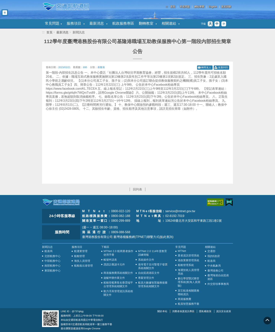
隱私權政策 (205, 311)
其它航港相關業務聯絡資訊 (188, 292)
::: (167, 6)
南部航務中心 (52, 265)
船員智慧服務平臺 (188, 303)
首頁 (172, 7)
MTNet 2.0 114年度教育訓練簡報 (152, 253)
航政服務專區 (123, 23)
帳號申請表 (110, 259)
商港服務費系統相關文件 (118, 272)
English (213, 7)
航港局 (48, 251)
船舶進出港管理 (83, 265)
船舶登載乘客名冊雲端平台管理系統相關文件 (118, 284)
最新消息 (98, 23)
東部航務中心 (52, 270)
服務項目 (76, 23)
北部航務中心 (52, 256)
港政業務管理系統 (188, 260)
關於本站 (162, 311)
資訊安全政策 (223, 311)
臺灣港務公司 (215, 270)
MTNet (182, 250)
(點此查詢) (166, 237)
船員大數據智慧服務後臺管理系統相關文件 (152, 284)
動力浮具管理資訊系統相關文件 (118, 293)
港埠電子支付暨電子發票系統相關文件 (152, 266)
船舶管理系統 (186, 265)
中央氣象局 (214, 265)
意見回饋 (226, 7)
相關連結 (171, 23)
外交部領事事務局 (218, 283)
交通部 (211, 251)
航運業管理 (80, 251)
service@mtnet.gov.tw (180, 211)
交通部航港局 (66, 6)
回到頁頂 (267, 320)
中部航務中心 (52, 260)
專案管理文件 (146, 277)
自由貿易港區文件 (148, 272)
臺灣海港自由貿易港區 (218, 277)
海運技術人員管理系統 (188, 271)
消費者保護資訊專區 (183, 311)
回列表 (137, 189)
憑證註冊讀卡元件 (114, 264)
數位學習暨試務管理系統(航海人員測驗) (189, 282)
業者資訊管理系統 (188, 255)
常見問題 (185, 7)
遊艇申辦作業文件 (114, 277)
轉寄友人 (206, 67)
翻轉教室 (148, 23)
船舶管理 (79, 256)
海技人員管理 (82, 260)
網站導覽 (199, 7)
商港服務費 (184, 299)
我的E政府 (213, 256)
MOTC (61, 202)
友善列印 (223, 67)
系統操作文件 (146, 259)
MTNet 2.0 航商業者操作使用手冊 (118, 253)
